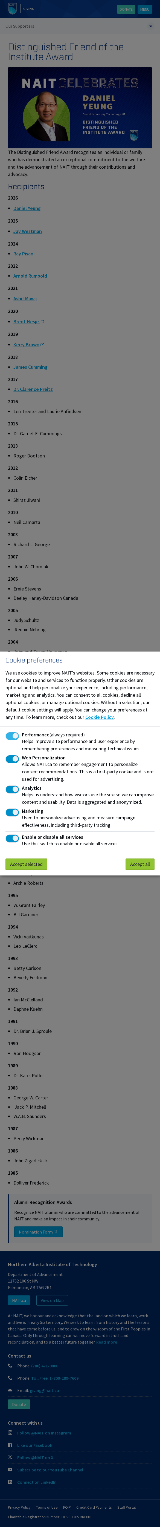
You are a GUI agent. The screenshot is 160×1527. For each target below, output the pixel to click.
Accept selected (26, 864)
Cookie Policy (99, 717)
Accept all (140, 864)
